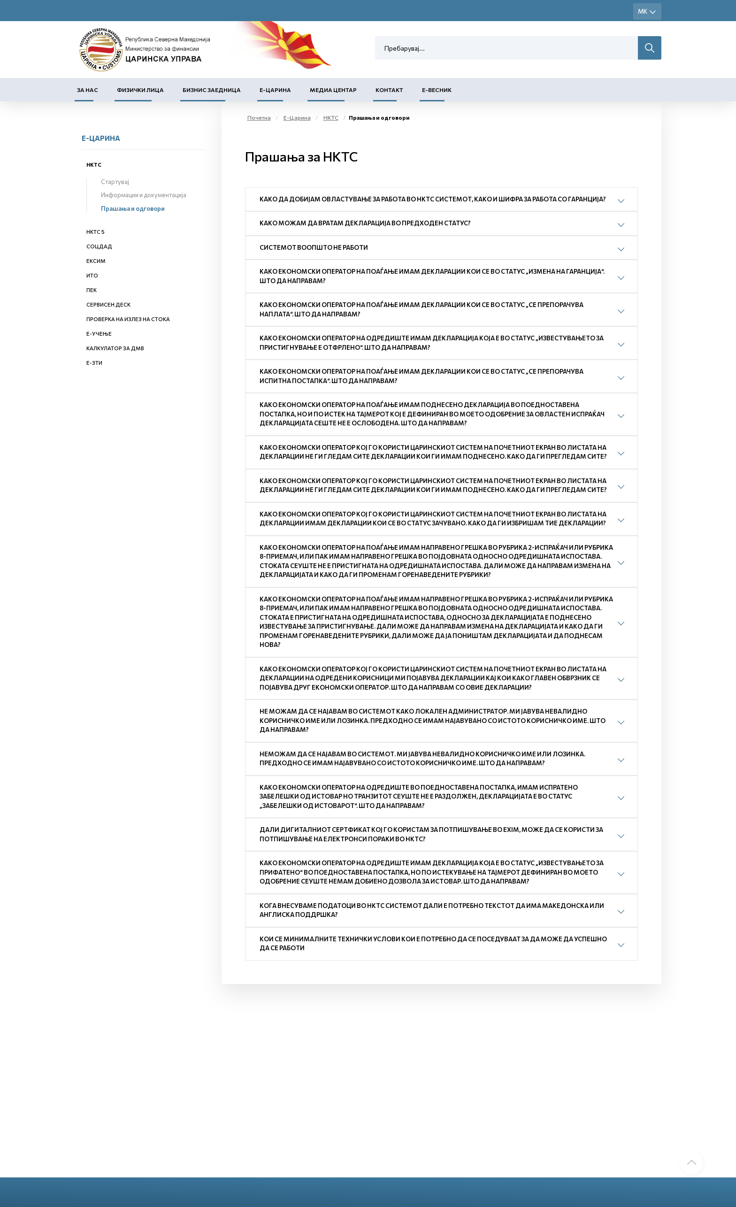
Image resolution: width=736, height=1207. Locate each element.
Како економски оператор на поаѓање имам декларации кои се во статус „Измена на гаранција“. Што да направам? (432, 276)
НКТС (93, 164)
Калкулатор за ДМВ (115, 348)
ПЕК (91, 290)
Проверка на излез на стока (128, 319)
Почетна (259, 117)
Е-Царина (275, 89)
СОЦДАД (99, 246)
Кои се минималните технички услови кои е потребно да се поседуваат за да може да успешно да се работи (433, 943)
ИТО (92, 275)
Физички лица (140, 89)
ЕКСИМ (96, 261)
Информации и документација (143, 195)
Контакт (389, 89)
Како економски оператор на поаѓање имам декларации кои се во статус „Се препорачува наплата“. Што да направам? (421, 309)
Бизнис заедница (212, 89)
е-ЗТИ (94, 363)
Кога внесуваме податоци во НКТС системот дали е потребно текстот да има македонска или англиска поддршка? (432, 910)
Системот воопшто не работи (314, 247)
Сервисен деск (108, 304)
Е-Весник (437, 89)
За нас (87, 89)
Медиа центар (333, 89)
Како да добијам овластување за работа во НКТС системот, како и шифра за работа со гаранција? (433, 199)
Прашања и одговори (133, 208)
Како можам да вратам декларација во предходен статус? (365, 223)
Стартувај (115, 181)
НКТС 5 (95, 232)
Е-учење (99, 334)
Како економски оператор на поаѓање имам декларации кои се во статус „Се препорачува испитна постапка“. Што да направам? (421, 376)
